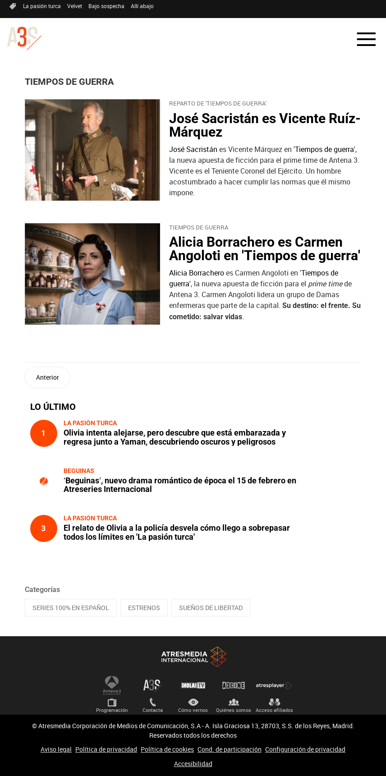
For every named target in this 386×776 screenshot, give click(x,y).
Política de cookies (167, 749)
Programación (112, 710)
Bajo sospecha (106, 5)
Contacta (152, 710)
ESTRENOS (144, 607)
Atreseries (152, 685)
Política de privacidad (106, 749)
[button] (361, 39)
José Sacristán (193, 149)
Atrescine (234, 685)
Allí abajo (142, 5)
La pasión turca (42, 5)
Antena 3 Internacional (112, 685)
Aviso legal (56, 749)
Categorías (42, 589)
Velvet (74, 5)
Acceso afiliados (274, 710)
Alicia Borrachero (196, 273)
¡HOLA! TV (193, 685)
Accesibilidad (193, 763)
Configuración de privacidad (305, 749)
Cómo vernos (193, 710)
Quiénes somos (233, 710)
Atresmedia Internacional (193, 657)
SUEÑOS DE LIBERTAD (211, 607)
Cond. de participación (230, 749)
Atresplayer (274, 685)
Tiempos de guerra (324, 149)
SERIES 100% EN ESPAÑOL (70, 607)
